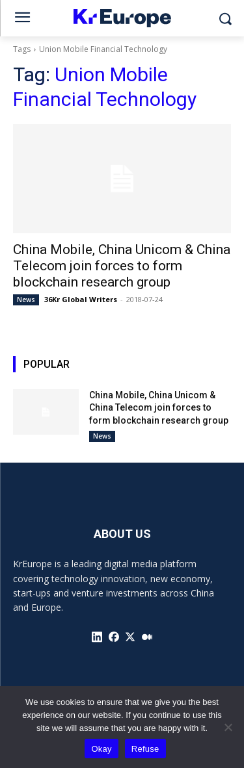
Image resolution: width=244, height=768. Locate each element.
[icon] (96, 636)
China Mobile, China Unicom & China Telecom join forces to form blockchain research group (121, 266)
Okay (101, 749)
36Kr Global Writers (80, 299)
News (26, 299)
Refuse (145, 749)
